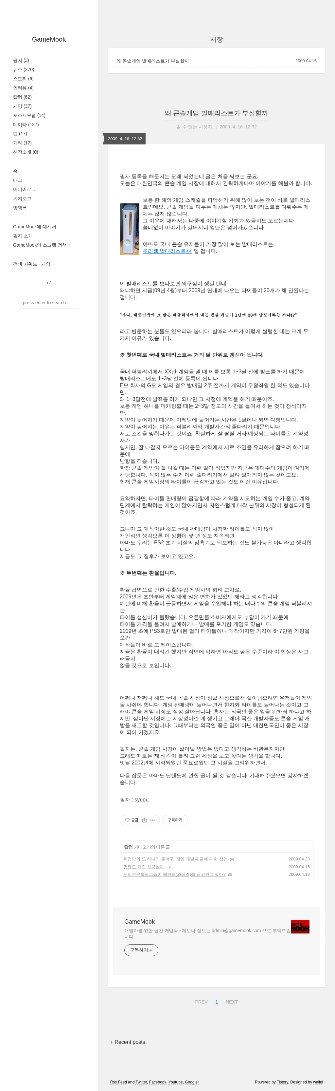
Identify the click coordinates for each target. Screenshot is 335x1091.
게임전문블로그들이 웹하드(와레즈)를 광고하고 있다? (174, 874)
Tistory (282, 1082)
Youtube (175, 1082)
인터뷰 (23, 87)
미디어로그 (24, 189)
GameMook (49, 39)
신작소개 (25, 152)
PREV (200, 1001)
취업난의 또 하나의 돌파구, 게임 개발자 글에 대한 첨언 (175, 858)
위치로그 (22, 198)
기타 (22, 142)
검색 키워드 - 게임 (31, 264)
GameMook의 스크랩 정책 (40, 245)
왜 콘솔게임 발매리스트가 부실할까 (152, 61)
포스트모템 (29, 115)
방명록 (20, 207)
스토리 (23, 78)
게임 (22, 106)
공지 (21, 60)
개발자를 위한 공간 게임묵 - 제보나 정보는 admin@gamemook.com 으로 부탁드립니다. (207, 933)
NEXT (231, 1001)
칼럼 (22, 97)
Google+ (192, 1082)
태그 (17, 180)
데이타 (26, 124)
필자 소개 (23, 235)
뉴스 (23, 69)
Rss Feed (118, 1082)
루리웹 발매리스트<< (167, 251)
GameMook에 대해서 (34, 226)
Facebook (158, 1082)
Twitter (141, 1082)
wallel (318, 1082)
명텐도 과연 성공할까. (144, 866)
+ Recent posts (127, 1042)
